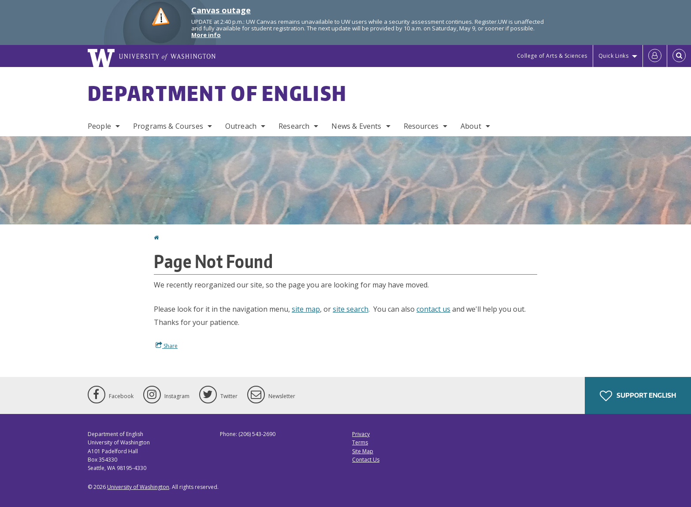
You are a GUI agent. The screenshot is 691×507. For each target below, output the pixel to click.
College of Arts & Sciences (552, 56)
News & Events (356, 126)
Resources (421, 126)
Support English (638, 396)
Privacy (361, 434)
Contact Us (365, 459)
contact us (433, 309)
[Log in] (655, 56)
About (471, 126)
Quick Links (613, 56)
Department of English (217, 93)
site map (306, 309)
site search (350, 309)
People (99, 126)
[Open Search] (679, 56)
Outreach (240, 126)
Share (167, 346)
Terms (360, 442)
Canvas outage (221, 10)
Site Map (362, 451)
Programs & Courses (168, 126)
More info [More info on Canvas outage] (206, 35)
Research (294, 126)
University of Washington (138, 487)
